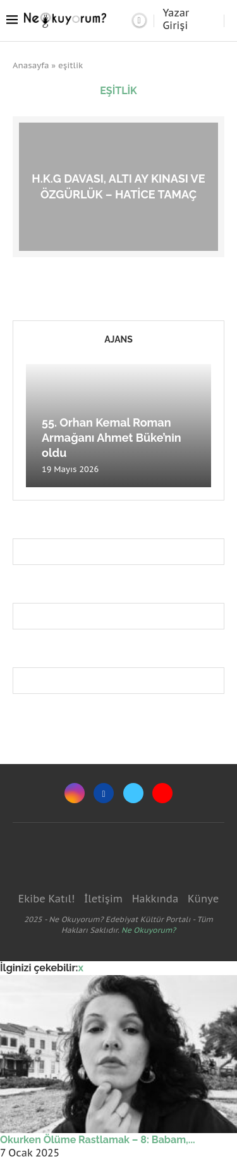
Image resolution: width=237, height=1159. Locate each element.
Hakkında (155, 898)
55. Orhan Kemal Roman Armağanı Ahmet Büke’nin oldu (111, 438)
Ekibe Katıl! (46, 898)
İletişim (103, 898)
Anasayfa (31, 65)
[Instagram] (74, 793)
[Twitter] (133, 793)
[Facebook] (104, 793)
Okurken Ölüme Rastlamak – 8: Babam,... (97, 1140)
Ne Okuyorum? (148, 930)
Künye (203, 898)
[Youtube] (162, 793)
